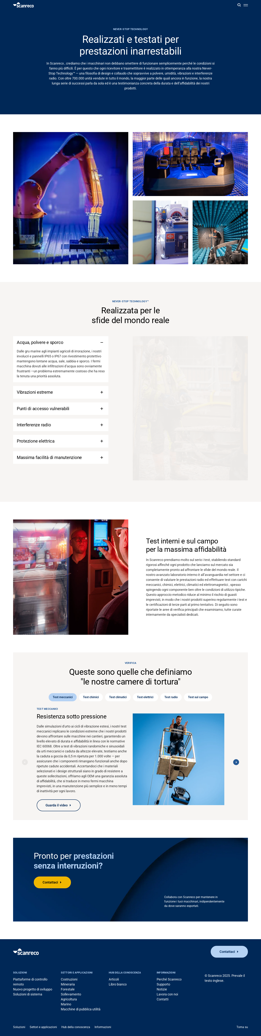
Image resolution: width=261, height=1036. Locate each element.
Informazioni (166, 972)
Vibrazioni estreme (35, 392)
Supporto (163, 984)
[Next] (236, 762)
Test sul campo (198, 697)
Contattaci (50, 882)
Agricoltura (69, 999)
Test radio (171, 697)
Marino (66, 1004)
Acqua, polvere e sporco (40, 342)
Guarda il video (57, 805)
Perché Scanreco (169, 979)
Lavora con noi (167, 994)
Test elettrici (145, 697)
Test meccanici (63, 697)
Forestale (68, 989)
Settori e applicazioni (77, 972)
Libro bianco (118, 984)
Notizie (162, 989)
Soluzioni (20, 972)
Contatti (162, 999)
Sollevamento (71, 994)
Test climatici (118, 697)
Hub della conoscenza (125, 972)
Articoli (114, 979)
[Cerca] (239, 4)
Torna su (242, 1027)
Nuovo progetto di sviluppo (32, 989)
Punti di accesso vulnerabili (43, 408)
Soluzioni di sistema (27, 994)
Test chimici (91, 697)
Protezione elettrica (36, 441)
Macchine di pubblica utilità (80, 1009)
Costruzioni (69, 979)
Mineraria (68, 984)
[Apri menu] (245, 5)
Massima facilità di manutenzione (49, 457)
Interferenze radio (34, 424)
